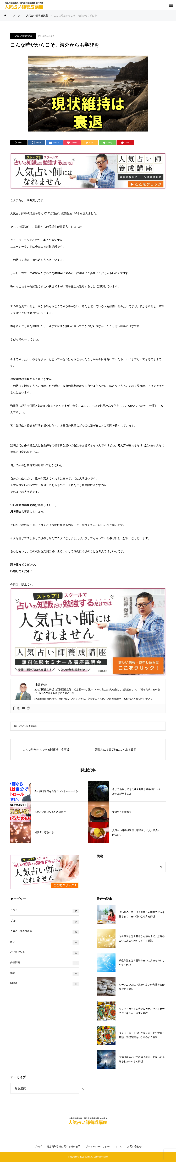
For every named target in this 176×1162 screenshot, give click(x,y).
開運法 (14, 995)
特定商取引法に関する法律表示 (63, 1146)
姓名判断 (15, 971)
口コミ (118, 1146)
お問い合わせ (134, 1146)
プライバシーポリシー (98, 1146)
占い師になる (17, 959)
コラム (14, 911)
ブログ (14, 923)
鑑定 (12, 983)
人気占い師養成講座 (23, 36)
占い (12, 947)
